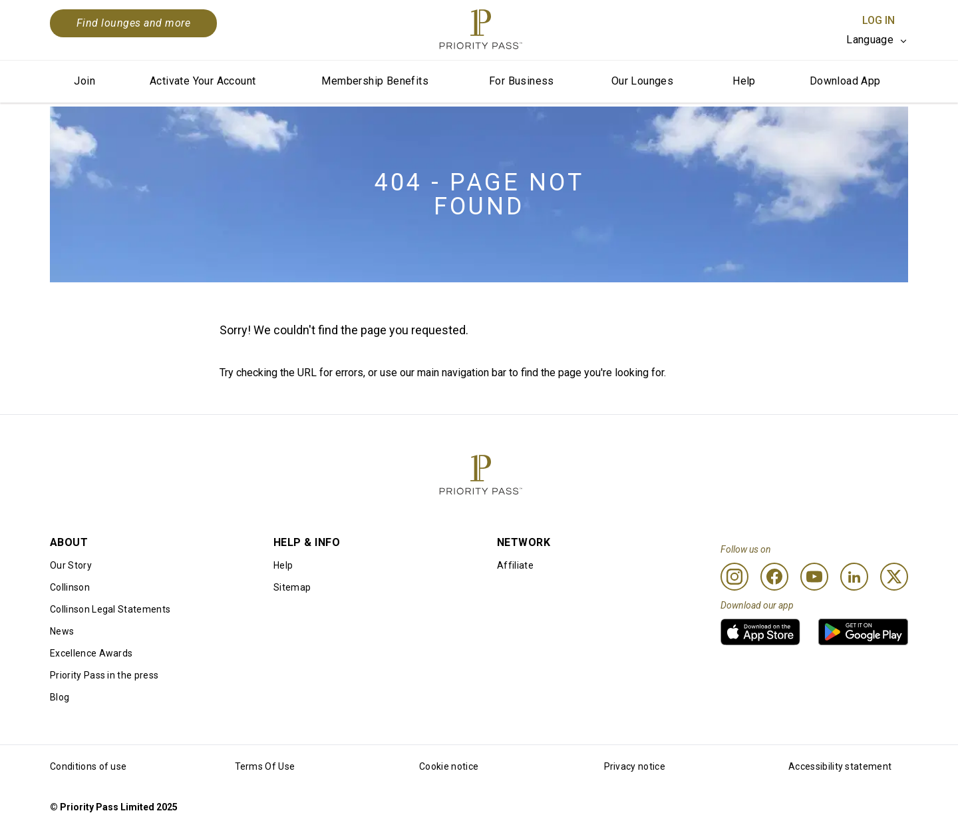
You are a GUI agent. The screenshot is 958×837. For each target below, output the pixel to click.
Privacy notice (634, 766)
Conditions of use (88, 766)
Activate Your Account (202, 81)
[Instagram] (734, 577)
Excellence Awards (91, 653)
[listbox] (877, 40)
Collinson (70, 587)
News (62, 631)
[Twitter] (894, 577)
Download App (845, 81)
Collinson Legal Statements (110, 609)
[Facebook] (774, 577)
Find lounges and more (133, 23)
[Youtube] (814, 577)
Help (744, 81)
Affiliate (515, 565)
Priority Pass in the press (104, 675)
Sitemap (292, 587)
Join (84, 81)
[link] (760, 632)
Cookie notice (448, 766)
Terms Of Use (265, 766)
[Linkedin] (854, 577)
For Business (521, 81)
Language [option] (869, 39)
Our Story (71, 565)
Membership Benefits (374, 81)
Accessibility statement (839, 766)
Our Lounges (642, 81)
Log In (878, 20)
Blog (59, 697)
